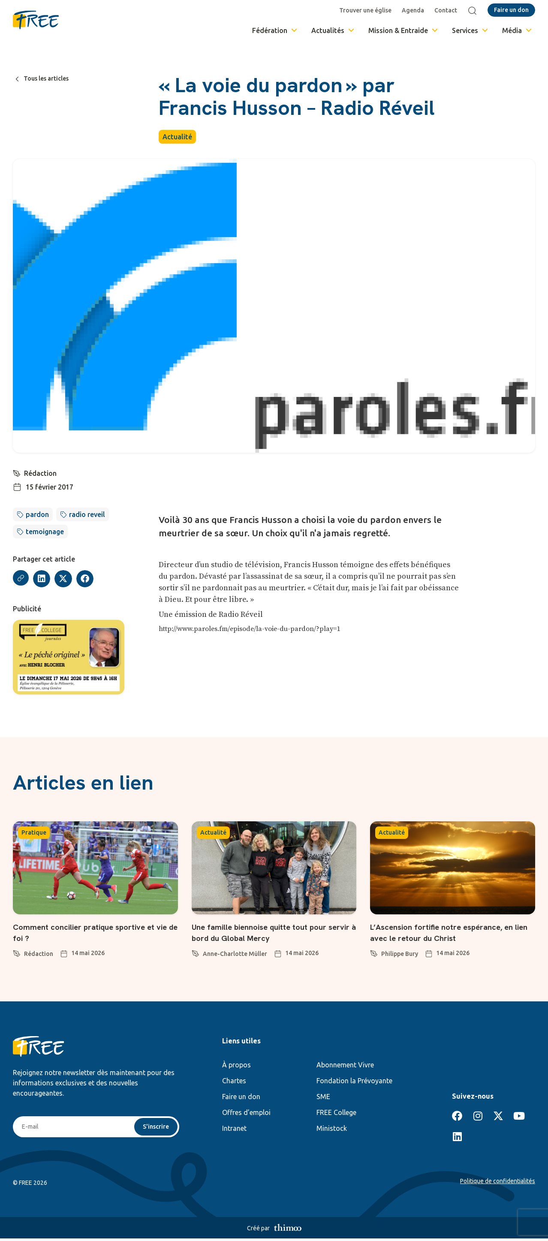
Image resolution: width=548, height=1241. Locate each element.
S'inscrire (154, 1129)
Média (517, 30)
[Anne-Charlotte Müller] (195, 953)
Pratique (33, 834)
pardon (37, 514)
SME (323, 1098)
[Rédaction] (17, 472)
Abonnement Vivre (345, 1066)
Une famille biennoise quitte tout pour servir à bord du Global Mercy (273, 933)
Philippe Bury (399, 955)
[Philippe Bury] (374, 953)
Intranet (234, 1129)
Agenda (415, 10)
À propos (236, 1066)
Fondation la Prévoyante (354, 1082)
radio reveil (87, 514)
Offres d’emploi (246, 1114)
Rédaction (41, 473)
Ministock (331, 1129)
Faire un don (241, 1098)
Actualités (333, 30)
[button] (43, 579)
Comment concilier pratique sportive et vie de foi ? (92, 933)
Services (470, 30)
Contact (448, 10)
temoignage (45, 531)
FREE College (336, 1114)
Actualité (177, 137)
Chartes (234, 1082)
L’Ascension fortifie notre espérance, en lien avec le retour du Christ (449, 933)
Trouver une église (367, 10)
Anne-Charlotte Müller (235, 955)
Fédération (275, 30)
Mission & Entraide (403, 30)
